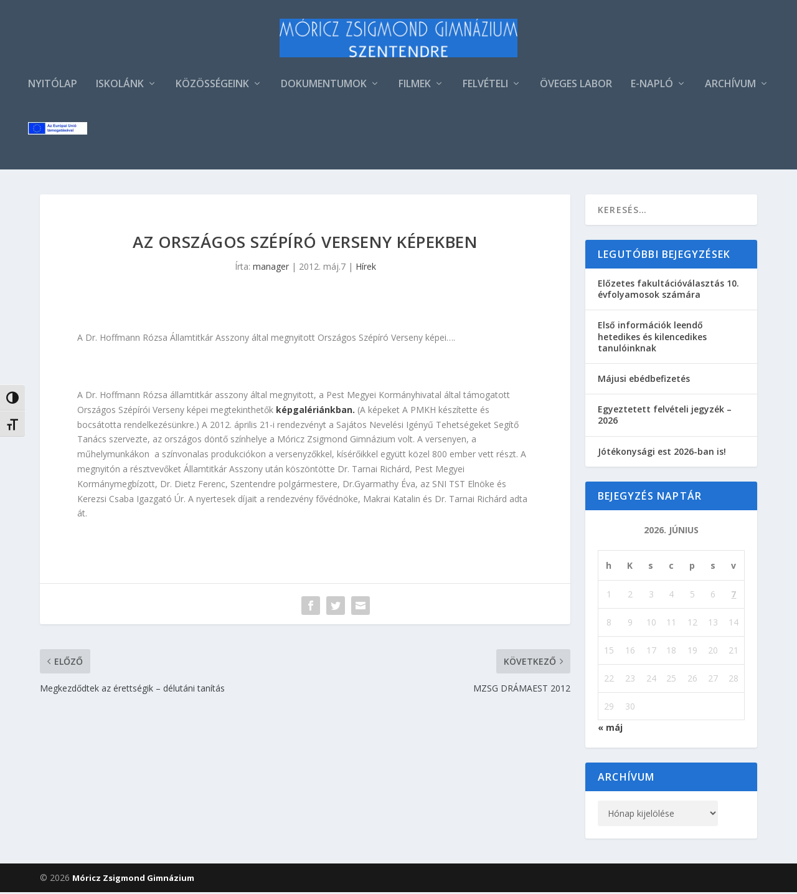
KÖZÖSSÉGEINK (212, 86)
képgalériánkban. (315, 411)
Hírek (366, 268)
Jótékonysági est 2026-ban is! (662, 453)
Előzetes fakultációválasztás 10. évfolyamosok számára (668, 290)
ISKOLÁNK (120, 86)
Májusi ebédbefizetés (644, 380)
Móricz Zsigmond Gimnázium (133, 879)
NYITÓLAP (52, 86)
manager (271, 268)
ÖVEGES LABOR (576, 86)
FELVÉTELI (485, 86)
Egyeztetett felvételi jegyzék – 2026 (665, 416)
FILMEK (414, 86)
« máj (610, 729)
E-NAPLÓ (652, 86)
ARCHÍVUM (730, 86)
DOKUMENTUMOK (324, 86)
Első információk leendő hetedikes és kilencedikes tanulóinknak (652, 338)
